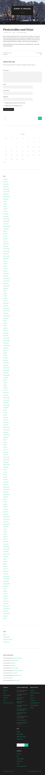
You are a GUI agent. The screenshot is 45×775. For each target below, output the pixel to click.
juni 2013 (5, 561)
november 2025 (6, 191)
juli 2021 (5, 320)
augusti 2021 (5, 318)
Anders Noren (35, 771)
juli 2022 (5, 290)
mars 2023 (5, 271)
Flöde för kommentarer (7, 639)
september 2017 (6, 434)
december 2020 (6, 338)
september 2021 (6, 315)
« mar (5, 162)
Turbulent (7, 53)
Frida (4, 692)
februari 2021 (6, 333)
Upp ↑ (41, 771)
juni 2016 (5, 472)
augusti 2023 (5, 258)
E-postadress (6, 90)
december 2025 (6, 189)
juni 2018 (5, 412)
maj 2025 (5, 206)
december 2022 (6, 278)
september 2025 (6, 196)
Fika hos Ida (32, 700)
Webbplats (5, 96)
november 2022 (6, 280)
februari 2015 (6, 511)
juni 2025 (5, 204)
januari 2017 (5, 454)
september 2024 (6, 226)
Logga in (5, 634)
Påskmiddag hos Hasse (34, 692)
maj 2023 (5, 266)
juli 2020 (5, 350)
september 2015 (6, 494)
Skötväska (32, 690)
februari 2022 (6, 303)
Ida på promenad (14, 672)
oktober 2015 (6, 491)
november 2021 (6, 310)
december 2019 (6, 367)
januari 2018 (5, 424)
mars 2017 (5, 449)
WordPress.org (6, 642)
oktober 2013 (6, 551)
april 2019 (5, 387)
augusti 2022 (5, 288)
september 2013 (6, 553)
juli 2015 (5, 499)
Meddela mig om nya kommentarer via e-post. (15, 102)
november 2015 (6, 489)
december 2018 (6, 397)
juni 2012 (5, 591)
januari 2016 (5, 484)
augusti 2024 (5, 228)
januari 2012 (5, 603)
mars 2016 (5, 479)
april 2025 (5, 208)
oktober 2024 (6, 223)
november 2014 (6, 519)
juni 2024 (5, 233)
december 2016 (6, 457)
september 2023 (6, 256)
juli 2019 (5, 380)
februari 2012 (6, 601)
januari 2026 (5, 186)
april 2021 (5, 328)
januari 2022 (5, 305)
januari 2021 (5, 335)
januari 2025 (5, 216)
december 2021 (6, 308)
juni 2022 (5, 293)
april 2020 (5, 357)
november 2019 (6, 370)
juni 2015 (5, 501)
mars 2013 (5, 568)
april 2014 (5, 536)
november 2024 (6, 221)
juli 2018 (5, 410)
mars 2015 (5, 509)
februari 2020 (6, 362)
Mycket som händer (18, 658)
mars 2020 (5, 360)
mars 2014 (5, 539)
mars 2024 (5, 241)
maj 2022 (5, 295)
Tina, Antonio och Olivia (8, 702)
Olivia (4, 700)
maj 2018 (5, 414)
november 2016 (6, 459)
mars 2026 (5, 181)
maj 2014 (5, 534)
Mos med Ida (9, 677)
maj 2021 (5, 325)
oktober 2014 (6, 521)
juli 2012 (5, 588)
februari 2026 (6, 184)
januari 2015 (5, 514)
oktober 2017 (6, 432)
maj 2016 (5, 474)
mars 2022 (5, 300)
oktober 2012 (6, 581)
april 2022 (5, 298)
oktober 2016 (6, 462)
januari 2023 (5, 276)
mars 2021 (5, 330)
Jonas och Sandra (6, 695)
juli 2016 (5, 469)
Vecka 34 (32, 697)
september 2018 (6, 405)
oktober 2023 (6, 253)
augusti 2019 (5, 377)
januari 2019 (5, 395)
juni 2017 (5, 442)
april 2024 (5, 238)
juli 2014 (5, 529)
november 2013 (6, 549)
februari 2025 (6, 213)
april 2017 (5, 447)
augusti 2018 (5, 407)
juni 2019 (5, 382)
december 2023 (6, 248)
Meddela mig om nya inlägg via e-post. (13, 105)
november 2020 (6, 340)
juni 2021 (5, 323)
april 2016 (5, 477)
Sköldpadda (13, 663)
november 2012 (6, 578)
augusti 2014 (5, 526)
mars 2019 (5, 390)
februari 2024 (6, 243)
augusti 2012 (5, 586)
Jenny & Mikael (22, 9)
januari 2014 (5, 544)
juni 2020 (5, 352)
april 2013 (5, 566)
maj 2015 (5, 504)
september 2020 (6, 345)
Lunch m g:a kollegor (15, 668)
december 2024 (6, 218)
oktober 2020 (6, 342)
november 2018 (6, 400)
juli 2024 (5, 231)
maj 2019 (5, 385)
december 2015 (6, 487)
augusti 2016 (5, 467)
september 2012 (6, 583)
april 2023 (5, 268)
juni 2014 (5, 531)
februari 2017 (6, 452)
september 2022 (6, 285)
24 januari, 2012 (7, 32)
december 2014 (6, 516)
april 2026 (5, 179)
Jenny (13, 32)
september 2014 (6, 524)
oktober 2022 (6, 283)
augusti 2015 (5, 496)
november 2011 (6, 608)
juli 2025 (5, 201)
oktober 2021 (6, 313)
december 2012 (6, 576)
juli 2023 (5, 261)
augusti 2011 (5, 616)
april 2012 (5, 596)
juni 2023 (5, 263)
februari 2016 (6, 482)
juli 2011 (5, 618)
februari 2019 (6, 392)
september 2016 (6, 464)
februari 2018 (6, 422)
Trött (39, 53)
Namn (5, 84)
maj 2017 (5, 444)
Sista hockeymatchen (34, 705)
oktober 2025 (6, 194)
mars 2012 (5, 598)
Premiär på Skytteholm (34, 702)
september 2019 (6, 375)
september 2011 (6, 613)
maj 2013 (5, 563)
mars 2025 (5, 211)
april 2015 (5, 506)
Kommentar (6, 70)
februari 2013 (6, 571)
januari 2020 (5, 365)
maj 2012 (5, 593)
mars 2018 (5, 419)
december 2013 (6, 546)
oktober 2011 (6, 611)
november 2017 (6, 429)
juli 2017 (5, 439)
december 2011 (6, 606)
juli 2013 (5, 558)
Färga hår (32, 707)
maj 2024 (5, 236)
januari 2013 (5, 573)
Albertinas (5, 690)
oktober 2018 (6, 402)
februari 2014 (6, 541)
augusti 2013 (5, 556)
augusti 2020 (5, 347)
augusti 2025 (5, 199)
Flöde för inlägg (6, 637)
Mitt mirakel (5, 697)
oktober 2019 (6, 372)
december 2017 (6, 427)
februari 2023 (6, 273)
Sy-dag (31, 695)
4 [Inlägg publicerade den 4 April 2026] (33, 142)
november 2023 (6, 251)
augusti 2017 (5, 437)
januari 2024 (5, 246)
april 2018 (5, 417)
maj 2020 (5, 355)
